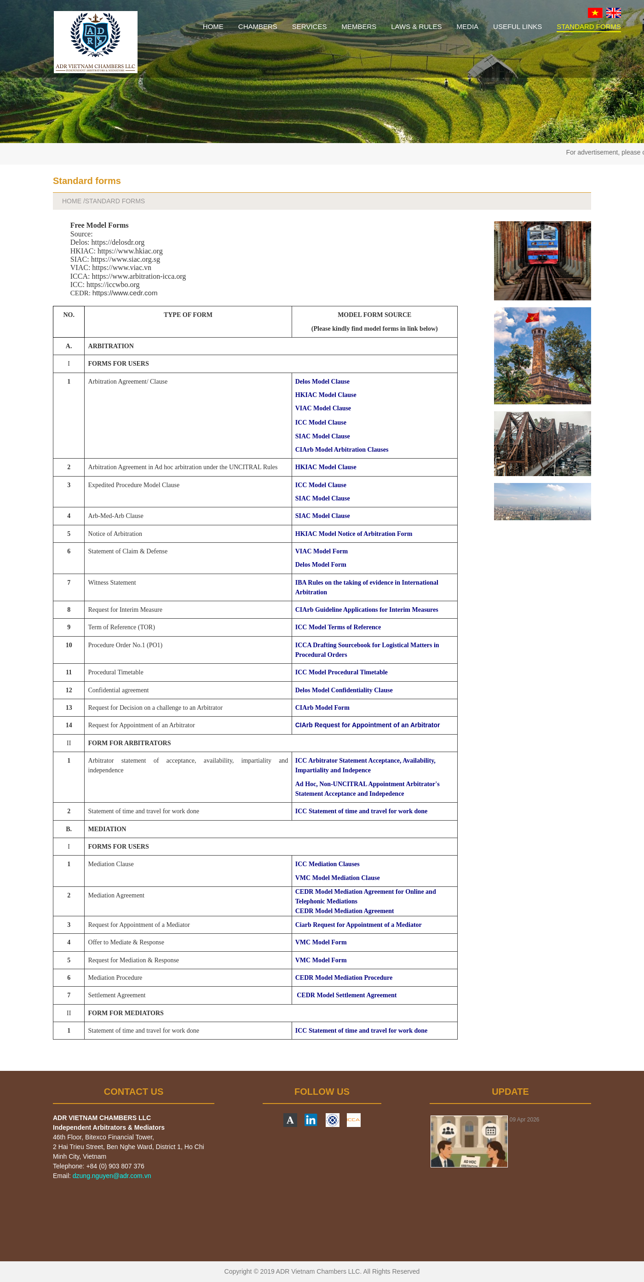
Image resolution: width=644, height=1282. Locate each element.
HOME (213, 26)
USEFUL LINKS (517, 26)
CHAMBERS (257, 26)
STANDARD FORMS (589, 26)
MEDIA (468, 26)
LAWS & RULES (416, 26)
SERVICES (309, 26)
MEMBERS (358, 26)
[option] (510, 1141)
